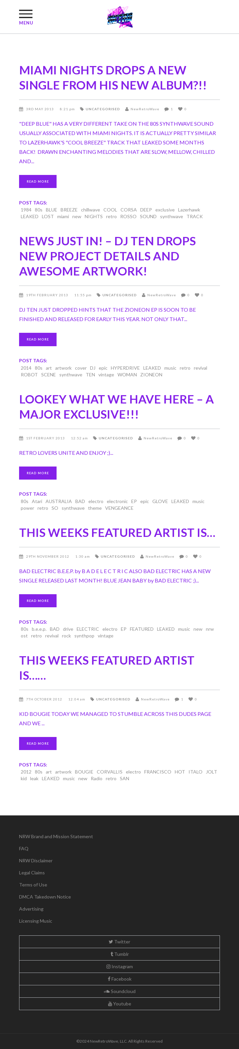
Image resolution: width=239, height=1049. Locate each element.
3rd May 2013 (40, 109)
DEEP (146, 209)
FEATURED (142, 629)
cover (81, 368)
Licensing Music (35, 921)
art (49, 368)
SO (55, 508)
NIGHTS (94, 216)
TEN (90, 374)
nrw (210, 629)
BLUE (51, 209)
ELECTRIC (88, 629)
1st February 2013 (46, 438)
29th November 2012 (48, 556)
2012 (26, 772)
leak (34, 778)
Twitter (119, 941)
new (76, 216)
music (170, 368)
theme (95, 508)
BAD (80, 501)
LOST (48, 216)
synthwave (171, 216)
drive (68, 629)
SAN (124, 778)
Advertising (31, 909)
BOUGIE (84, 772)
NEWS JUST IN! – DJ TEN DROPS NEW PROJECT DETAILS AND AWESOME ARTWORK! (107, 256)
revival (200, 368)
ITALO (195, 772)
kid (24, 778)
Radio (96, 778)
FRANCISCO (157, 772)
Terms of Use (33, 884)
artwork (63, 368)
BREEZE (69, 209)
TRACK (194, 216)
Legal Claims (32, 872)
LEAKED (29, 216)
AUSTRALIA (59, 501)
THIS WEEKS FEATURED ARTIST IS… (117, 532)
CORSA (129, 209)
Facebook (120, 979)
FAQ (23, 848)
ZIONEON (151, 374)
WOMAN (127, 374)
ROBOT (29, 374)
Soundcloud (120, 991)
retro (111, 216)
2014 (26, 368)
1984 (26, 209)
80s (39, 209)
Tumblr (119, 954)
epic (103, 368)
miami (63, 216)
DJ (92, 368)
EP (134, 501)
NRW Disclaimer (36, 860)
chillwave (90, 209)
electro (95, 501)
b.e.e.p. (39, 629)
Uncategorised (103, 109)
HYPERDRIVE (125, 368)
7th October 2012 (44, 699)
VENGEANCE (119, 508)
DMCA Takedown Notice (45, 897)
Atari (37, 501)
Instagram (119, 966)
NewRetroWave (145, 109)
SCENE (48, 374)
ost (24, 635)
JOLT (211, 772)
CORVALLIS (110, 772)
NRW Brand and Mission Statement (56, 836)
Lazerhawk (189, 209)
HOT (180, 772)
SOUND (148, 216)
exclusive (165, 209)
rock (66, 635)
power (27, 508)
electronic (117, 501)
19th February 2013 (47, 295)
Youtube (119, 1003)
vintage (106, 374)
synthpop (84, 635)
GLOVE (160, 501)
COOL (110, 209)
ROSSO (128, 216)
